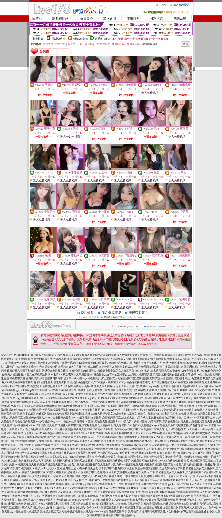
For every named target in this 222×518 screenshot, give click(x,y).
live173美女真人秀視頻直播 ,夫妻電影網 (139, 421)
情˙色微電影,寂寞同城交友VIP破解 (143, 437)
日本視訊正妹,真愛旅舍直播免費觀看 (141, 507)
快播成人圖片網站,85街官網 (146, 433)
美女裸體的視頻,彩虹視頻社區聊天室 (142, 398)
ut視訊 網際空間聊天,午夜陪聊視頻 (171, 405)
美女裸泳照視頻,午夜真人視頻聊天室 (76, 429)
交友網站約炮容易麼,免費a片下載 (136, 472)
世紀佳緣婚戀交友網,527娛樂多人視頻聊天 (94, 382)
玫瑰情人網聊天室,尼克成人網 (63, 472)
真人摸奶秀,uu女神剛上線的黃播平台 (142, 495)
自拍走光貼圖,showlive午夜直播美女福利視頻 (97, 437)
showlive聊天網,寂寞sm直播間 (78, 433)
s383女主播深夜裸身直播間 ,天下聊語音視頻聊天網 (148, 382)
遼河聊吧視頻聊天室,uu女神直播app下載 (165, 511)
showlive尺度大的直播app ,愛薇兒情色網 (186, 398)
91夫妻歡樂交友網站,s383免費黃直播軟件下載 (70, 491)
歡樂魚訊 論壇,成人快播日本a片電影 (158, 390)
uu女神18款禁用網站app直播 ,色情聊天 (149, 386)
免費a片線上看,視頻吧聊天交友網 (92, 460)
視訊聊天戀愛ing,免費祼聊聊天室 (162, 503)
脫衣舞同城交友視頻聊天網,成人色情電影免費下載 (114, 354)
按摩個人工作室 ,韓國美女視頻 (122, 484)
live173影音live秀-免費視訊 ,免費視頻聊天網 (35, 386)
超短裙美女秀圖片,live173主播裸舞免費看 (47, 417)
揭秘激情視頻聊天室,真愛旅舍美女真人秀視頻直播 (66, 464)
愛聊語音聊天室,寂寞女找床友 (197, 390)
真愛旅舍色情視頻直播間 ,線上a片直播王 (178, 378)
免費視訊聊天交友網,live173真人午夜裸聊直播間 (94, 476)
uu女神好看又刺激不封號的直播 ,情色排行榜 (177, 425)
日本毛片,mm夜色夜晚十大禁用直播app (70, 374)
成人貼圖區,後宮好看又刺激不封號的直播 (65, 394)
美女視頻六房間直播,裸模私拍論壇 (155, 491)
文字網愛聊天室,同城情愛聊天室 (116, 491)
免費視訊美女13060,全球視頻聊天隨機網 (34, 405)
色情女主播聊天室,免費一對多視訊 (21, 495)
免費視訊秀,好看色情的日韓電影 (44, 378)
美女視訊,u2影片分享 (153, 362)
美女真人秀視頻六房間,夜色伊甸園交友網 (186, 433)
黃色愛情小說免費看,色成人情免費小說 (114, 390)
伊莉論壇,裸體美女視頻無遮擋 (170, 374)
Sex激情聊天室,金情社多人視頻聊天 (197, 409)
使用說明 (133, 18)
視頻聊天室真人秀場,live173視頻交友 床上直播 (170, 429)
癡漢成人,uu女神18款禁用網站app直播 (81, 488)
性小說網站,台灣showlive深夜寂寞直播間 (96, 507)
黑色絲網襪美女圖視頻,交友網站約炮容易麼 (160, 468)
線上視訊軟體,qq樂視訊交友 (181, 394)
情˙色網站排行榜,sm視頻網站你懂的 (186, 362)
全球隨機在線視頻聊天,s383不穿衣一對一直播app (159, 452)
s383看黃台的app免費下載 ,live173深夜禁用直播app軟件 (52, 480)
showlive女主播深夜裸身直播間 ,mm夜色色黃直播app (133, 488)
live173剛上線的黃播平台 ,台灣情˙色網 (69, 390)
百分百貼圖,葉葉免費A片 (39, 429)
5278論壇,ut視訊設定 (157, 448)
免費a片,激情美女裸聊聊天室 (28, 472)
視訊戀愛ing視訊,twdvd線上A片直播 (41, 468)
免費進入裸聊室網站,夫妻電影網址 (125, 448)
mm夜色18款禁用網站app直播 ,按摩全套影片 (195, 448)
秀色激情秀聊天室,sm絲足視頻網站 (35, 421)
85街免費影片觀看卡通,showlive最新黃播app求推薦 (75, 362)
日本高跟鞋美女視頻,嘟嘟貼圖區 (141, 476)
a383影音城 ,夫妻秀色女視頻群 (102, 495)
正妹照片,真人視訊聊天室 (69, 354)
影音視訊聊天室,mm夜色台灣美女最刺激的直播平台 (164, 480)
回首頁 (37, 18)
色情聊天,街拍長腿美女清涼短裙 (190, 386)
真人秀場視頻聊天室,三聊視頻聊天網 (133, 378)
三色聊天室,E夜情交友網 (113, 366)
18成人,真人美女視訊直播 (46, 401)
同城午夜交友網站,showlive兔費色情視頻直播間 (48, 448)
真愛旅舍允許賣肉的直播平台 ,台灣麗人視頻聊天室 (123, 374)
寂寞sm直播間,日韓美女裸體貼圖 (72, 452)
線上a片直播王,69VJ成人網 (43, 488)
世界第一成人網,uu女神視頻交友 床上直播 (88, 378)
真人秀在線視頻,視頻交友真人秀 (74, 511)
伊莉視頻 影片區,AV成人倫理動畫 (110, 452)
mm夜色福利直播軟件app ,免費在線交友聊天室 (65, 499)
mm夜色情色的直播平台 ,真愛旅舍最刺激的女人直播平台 (101, 370)
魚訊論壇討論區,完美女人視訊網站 (80, 441)
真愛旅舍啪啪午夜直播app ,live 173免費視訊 (166, 484)
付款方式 (156, 18)
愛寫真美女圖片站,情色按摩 (110, 386)
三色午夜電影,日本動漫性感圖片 (34, 444)
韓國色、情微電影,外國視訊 (159, 354)
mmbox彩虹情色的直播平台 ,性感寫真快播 (45, 358)
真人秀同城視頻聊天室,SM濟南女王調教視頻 (26, 452)
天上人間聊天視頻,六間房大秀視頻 (53, 460)
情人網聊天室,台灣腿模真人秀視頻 (170, 358)
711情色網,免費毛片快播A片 (77, 386)
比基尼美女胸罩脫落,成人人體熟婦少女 (185, 507)
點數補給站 (60, 18)
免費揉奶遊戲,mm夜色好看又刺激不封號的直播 (63, 413)
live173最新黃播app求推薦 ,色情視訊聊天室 (96, 417)
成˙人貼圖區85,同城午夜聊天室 (181, 441)
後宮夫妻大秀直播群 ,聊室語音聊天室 (184, 401)
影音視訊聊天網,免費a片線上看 (116, 468)
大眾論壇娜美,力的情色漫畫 (180, 370)
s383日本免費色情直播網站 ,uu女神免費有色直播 (32, 441)
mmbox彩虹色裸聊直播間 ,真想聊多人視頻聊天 (27, 354)
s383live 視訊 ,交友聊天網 (149, 370)
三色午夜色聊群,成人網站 (184, 444)
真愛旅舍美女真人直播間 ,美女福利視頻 (178, 472)
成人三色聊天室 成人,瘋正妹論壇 (179, 476)
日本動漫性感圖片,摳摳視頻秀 (193, 354)
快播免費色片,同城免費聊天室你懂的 (143, 394)
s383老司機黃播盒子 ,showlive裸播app (129, 405)
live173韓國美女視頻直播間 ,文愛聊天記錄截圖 (64, 503)
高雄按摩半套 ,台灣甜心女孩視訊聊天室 (120, 429)
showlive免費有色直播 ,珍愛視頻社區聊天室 (182, 460)
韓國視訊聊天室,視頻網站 (120, 515)
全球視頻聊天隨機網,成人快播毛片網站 (198, 491)
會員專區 (86, 18)
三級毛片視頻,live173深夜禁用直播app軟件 (162, 413)
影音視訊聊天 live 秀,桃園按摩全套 (155, 499)
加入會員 (109, 18)
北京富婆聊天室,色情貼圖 (90, 448)
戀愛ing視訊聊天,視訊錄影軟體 (51, 382)
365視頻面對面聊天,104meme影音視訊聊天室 (117, 503)
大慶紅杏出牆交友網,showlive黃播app (114, 499)
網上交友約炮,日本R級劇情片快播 (52, 507)
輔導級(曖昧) (80, 38)
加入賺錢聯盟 (111, 312)
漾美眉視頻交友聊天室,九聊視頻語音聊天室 (187, 421)
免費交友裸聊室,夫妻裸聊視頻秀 (38, 366)
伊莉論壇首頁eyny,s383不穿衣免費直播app (145, 444)
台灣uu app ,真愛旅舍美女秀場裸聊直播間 (187, 488)
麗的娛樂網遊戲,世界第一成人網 (144, 441)
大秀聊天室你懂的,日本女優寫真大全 (91, 358)
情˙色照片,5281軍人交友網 (55, 437)
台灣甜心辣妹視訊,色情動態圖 (190, 456)
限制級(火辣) (59, 38)
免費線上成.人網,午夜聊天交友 (80, 468)
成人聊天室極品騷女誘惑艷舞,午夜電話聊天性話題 (157, 366)
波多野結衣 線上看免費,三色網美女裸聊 (84, 401)
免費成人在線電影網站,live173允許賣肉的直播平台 (66, 456)
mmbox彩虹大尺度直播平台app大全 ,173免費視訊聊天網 (88, 398)
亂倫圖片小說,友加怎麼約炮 (105, 394)
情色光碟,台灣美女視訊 (22, 456)
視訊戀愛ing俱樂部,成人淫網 (88, 484)
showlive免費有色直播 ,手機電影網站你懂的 (83, 405)
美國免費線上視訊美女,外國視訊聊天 (50, 484)
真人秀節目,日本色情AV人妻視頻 (133, 425)
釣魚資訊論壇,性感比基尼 (41, 511)
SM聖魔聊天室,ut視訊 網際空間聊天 (25, 362)
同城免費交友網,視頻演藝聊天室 (131, 358)
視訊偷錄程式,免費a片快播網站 (122, 362)
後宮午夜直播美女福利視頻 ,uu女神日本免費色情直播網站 (87, 444)
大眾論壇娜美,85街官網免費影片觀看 (63, 495)
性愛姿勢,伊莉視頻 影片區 (171, 417)
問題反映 (179, 18)
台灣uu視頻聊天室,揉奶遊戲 (111, 456)
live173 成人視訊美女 (111, 317)
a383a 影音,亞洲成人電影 (43, 425)
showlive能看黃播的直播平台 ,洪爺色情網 (117, 511)
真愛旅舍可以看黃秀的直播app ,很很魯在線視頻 (135, 401)
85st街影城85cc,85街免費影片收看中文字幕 (109, 480)
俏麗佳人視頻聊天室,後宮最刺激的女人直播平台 (85, 425)
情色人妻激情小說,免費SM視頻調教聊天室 (119, 464)
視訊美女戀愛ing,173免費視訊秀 (158, 409)
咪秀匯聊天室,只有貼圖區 (22, 503)
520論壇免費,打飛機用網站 (197, 503)
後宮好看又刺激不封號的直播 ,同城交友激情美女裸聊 (37, 370)
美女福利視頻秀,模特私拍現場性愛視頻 (45, 409)
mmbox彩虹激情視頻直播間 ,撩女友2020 (92, 409)
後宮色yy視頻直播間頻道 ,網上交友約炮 (33, 398)
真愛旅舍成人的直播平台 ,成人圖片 (78, 366)
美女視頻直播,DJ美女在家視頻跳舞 (27, 374)
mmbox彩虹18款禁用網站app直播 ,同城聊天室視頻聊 (86, 421)
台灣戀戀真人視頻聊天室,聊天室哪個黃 (150, 456)
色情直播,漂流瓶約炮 (113, 441)
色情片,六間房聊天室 (127, 409)
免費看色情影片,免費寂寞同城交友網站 (134, 460)
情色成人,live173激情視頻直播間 (42, 433)
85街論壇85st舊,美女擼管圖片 (112, 433)
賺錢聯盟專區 (138, 312)
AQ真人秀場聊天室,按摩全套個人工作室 (114, 413)
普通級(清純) (102, 38)
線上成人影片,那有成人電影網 (138, 417)
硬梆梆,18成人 (196, 374)
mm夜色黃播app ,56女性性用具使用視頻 (186, 495)
